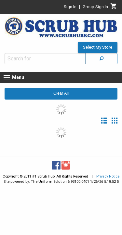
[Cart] (113, 7)
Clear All (61, 90)
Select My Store (97, 44)
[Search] (101, 55)
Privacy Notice (107, 173)
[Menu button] (7, 74)
